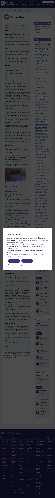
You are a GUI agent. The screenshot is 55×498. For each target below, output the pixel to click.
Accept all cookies (13, 261)
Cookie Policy (19, 242)
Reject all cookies (27, 261)
